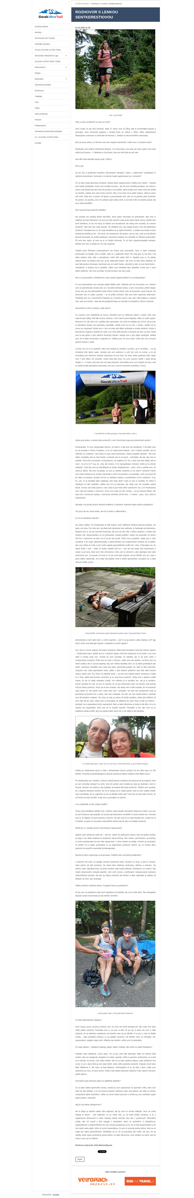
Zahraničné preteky (43, 85)
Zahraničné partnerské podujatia (48, 131)
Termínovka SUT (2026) (45, 38)
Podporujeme (40, 125)
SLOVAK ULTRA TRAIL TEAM (47, 61)
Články (38, 73)
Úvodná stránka (41, 26)
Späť (79, 1159)
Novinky (38, 32)
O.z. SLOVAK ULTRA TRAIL (47, 137)
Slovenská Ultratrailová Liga (46, 56)
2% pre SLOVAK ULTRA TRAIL (48, 50)
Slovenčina (46, 1195)
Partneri (38, 120)
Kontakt (38, 143)
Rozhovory (39, 90)
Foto (37, 102)
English (56, 1195)
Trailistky (38, 96)
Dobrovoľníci (40, 67)
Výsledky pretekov (42, 44)
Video (37, 108)
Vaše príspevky (41, 114)
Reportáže (39, 79)
